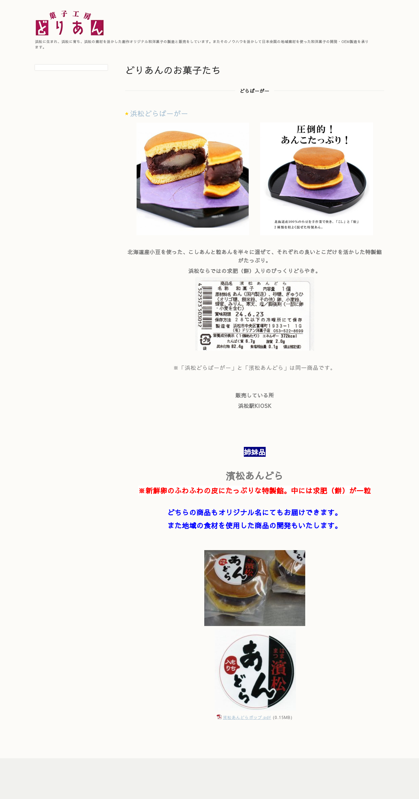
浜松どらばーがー (159, 113)
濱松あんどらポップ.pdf (247, 717)
